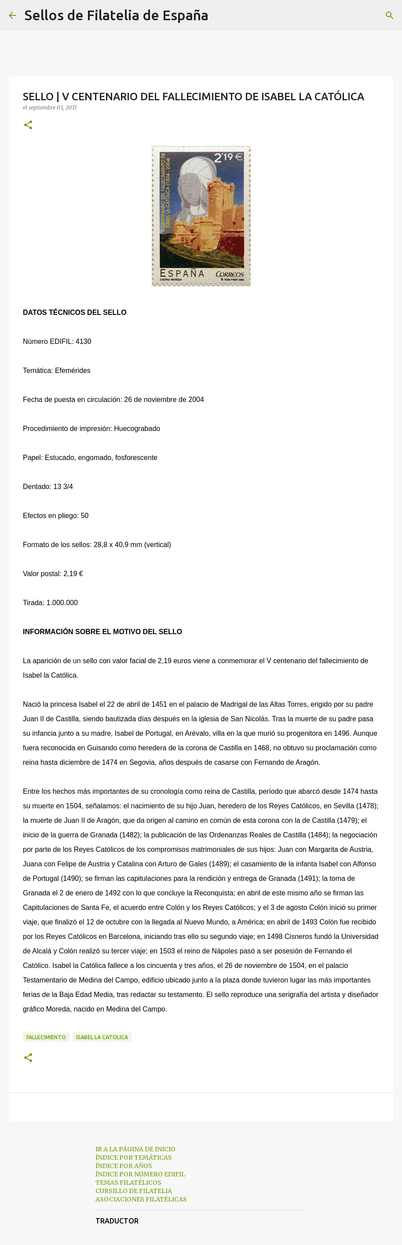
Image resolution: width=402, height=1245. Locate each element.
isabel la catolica (102, 1037)
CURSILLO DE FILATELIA (133, 1191)
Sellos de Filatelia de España (116, 15)
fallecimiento (46, 1037)
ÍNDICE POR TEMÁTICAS (133, 1157)
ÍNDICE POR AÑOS (123, 1166)
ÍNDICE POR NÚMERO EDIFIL (140, 1174)
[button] (28, 125)
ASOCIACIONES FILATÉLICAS (141, 1199)
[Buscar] (221, 15)
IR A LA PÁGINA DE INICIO (135, 1149)
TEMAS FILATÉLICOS (128, 1183)
